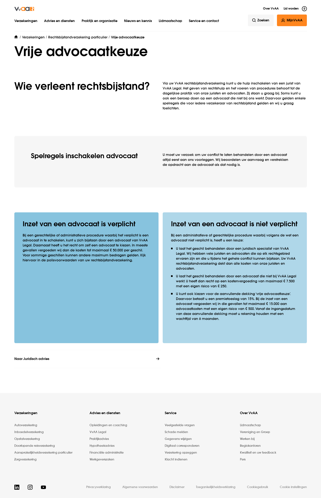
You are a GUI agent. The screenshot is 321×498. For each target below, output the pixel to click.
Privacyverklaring (98, 487)
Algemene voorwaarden (140, 487)
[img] (24, 9)
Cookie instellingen (293, 487)
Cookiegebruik (257, 487)
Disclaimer (177, 487)
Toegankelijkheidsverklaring (215, 487)
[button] (100, 17)
